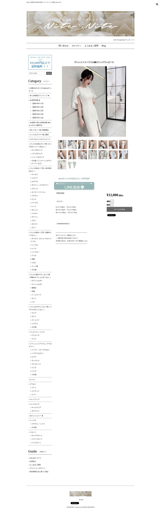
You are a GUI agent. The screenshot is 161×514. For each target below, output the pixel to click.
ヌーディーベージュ (39, 192)
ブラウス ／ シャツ (38, 424)
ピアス (34, 357)
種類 (108, 201)
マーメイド (35, 320)
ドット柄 (35, 266)
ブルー (34, 220)
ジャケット (35, 391)
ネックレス (35, 360)
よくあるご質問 (35, 465)
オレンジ (35, 210)
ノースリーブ (36, 295)
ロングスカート (37, 435)
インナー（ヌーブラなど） (41, 350)
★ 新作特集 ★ (35, 100)
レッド (34, 206)
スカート (33, 432)
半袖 (33, 291)
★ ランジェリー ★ (36, 416)
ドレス (34, 339)
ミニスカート (36, 442)
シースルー (35, 252)
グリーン (35, 217)
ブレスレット (36, 364)
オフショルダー (37, 280)
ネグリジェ (35, 411)
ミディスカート (37, 439)
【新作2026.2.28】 (38, 114)
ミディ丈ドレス (37, 153)
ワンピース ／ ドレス (37, 332)
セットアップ (34, 399)
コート (34, 387)
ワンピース (35, 335)
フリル (34, 255)
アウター (33, 384)
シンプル (35, 245)
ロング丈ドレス (37, 150)
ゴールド (35, 174)
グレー (34, 227)
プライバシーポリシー (37, 468)
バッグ (34, 371)
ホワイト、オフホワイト (40, 185)
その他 (34, 270)
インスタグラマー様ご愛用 (39, 134)
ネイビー (35, 224)
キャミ (34, 298)
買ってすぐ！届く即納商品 (39, 130)
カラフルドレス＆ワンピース (40, 139)
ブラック (35, 188)
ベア (33, 302)
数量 (108, 205)
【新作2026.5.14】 (38, 103)
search (49, 73)
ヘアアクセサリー (38, 353)
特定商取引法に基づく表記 (39, 471)
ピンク (34, 199)
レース (34, 248)
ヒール (32, 379)
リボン (34, 262)
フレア (34, 313)
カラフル (35, 181)
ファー (34, 394)
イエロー (35, 213)
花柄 (33, 259)
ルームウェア (34, 404)
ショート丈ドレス (38, 157)
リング (34, 367)
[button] (76, 46)
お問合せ (33, 461)
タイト (34, 316)
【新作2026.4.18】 (38, 107)
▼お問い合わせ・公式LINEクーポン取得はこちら (72, 241)
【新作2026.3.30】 (38, 110)
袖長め (34, 288)
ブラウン (35, 196)
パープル (35, 203)
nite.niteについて (35, 458)
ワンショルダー (37, 284)
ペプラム (35, 323)
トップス (33, 420)
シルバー (35, 178)
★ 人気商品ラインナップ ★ (39, 95)
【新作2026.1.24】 (38, 118)
